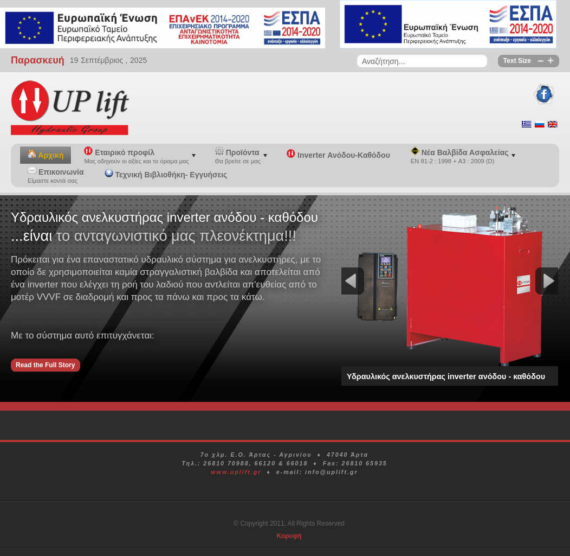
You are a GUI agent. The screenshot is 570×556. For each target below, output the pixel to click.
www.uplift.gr (236, 472)
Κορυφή (288, 536)
